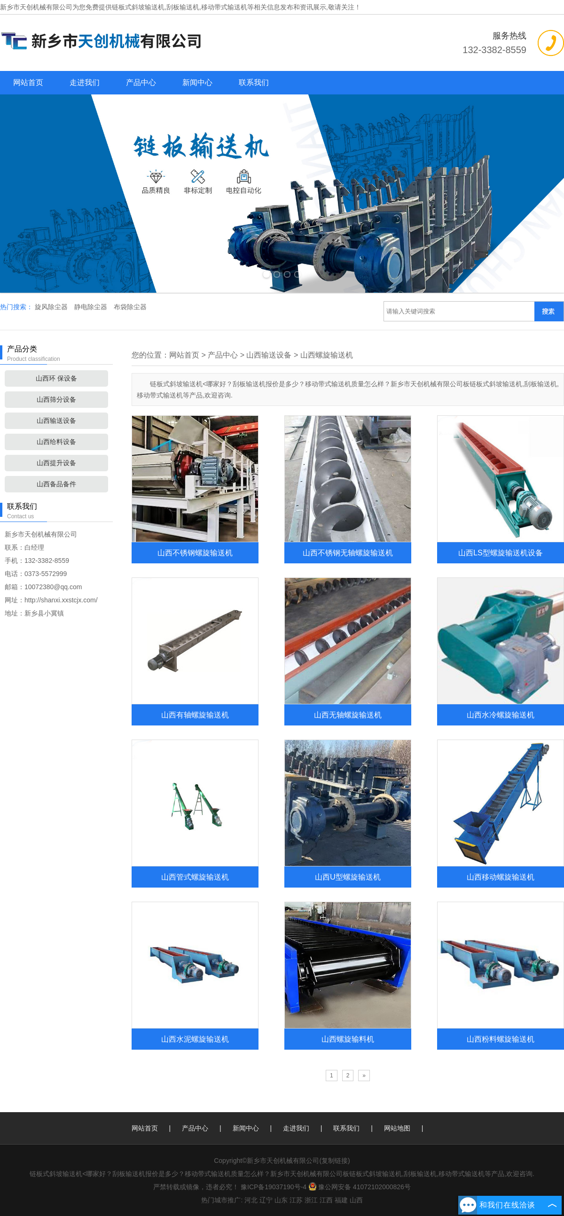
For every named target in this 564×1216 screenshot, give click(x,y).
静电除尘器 (91, 307)
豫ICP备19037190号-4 (273, 1187)
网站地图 (397, 1128)
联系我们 (254, 82)
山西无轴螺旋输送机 (348, 714)
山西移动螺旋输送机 (500, 877)
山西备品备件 (56, 484)
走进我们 (85, 82)
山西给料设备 (56, 441)
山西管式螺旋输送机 (195, 877)
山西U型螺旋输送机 (348, 877)
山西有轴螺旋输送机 (195, 714)
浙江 (311, 1200)
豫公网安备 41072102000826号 (359, 1187)
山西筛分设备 (56, 399)
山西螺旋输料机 (347, 1039)
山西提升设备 (56, 463)
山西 (356, 1200)
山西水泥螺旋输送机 (195, 1039)
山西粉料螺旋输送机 (500, 1039)
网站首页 (28, 82)
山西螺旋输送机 (326, 355)
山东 (281, 1200)
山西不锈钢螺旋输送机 (195, 552)
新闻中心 (197, 82)
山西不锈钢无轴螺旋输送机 (348, 552)
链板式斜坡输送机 (138, 7)
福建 (341, 1200)
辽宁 (266, 1200)
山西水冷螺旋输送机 (500, 714)
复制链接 (334, 1160)
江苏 (296, 1200)
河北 (251, 1200)
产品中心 (141, 82)
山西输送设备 (56, 420)
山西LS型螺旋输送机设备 (500, 552)
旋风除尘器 (52, 307)
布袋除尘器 (130, 307)
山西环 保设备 (56, 378)
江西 (326, 1200)
